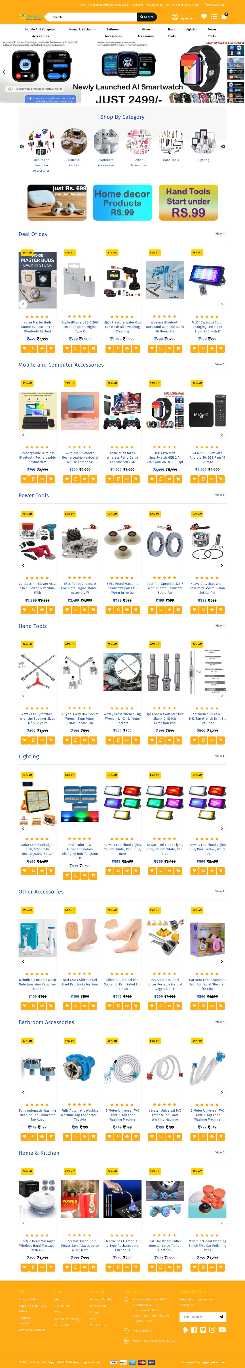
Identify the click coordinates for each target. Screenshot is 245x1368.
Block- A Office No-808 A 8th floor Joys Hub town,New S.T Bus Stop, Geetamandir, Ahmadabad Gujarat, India (151, 1310)
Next (223, 147)
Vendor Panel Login (68, 1319)
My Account (98, 1306)
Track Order (98, 1325)
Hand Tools (171, 33)
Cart (93, 1319)
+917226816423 (142, 1330)
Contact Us (62, 1325)
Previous (22, 147)
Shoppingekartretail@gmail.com (155, 1340)
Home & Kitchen (82, 29)
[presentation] (23, 304)
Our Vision (61, 1306)
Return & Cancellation (27, 1320)
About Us (60, 1299)
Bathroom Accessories (113, 33)
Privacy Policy (28, 1299)
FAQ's (58, 1312)
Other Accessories (146, 33)
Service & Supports (32, 1329)
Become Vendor (101, 1299)
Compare (96, 1312)
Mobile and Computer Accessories (40, 33)
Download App (215, 4)
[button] (3, 72)
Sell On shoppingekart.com (183, 4)
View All (220, 233)
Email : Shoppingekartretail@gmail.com (104, 4)
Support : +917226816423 (147, 4)
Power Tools (211, 33)
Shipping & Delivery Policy (33, 1308)
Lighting (191, 29)
